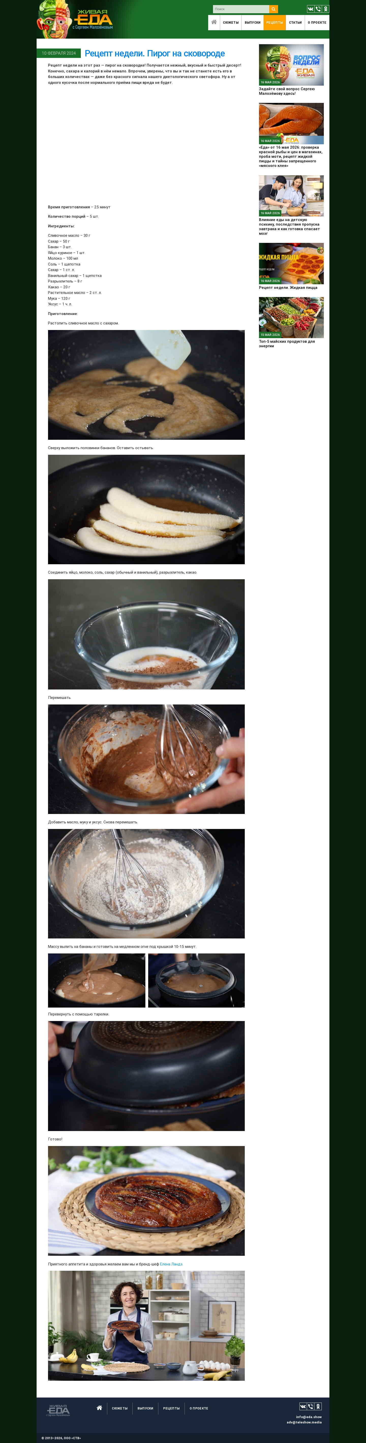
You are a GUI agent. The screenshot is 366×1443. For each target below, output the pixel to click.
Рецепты (274, 22)
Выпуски (253, 22)
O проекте (317, 22)
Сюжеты (231, 22)
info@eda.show (309, 1417)
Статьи (295, 22)
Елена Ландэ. (171, 1264)
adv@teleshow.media (304, 1422)
